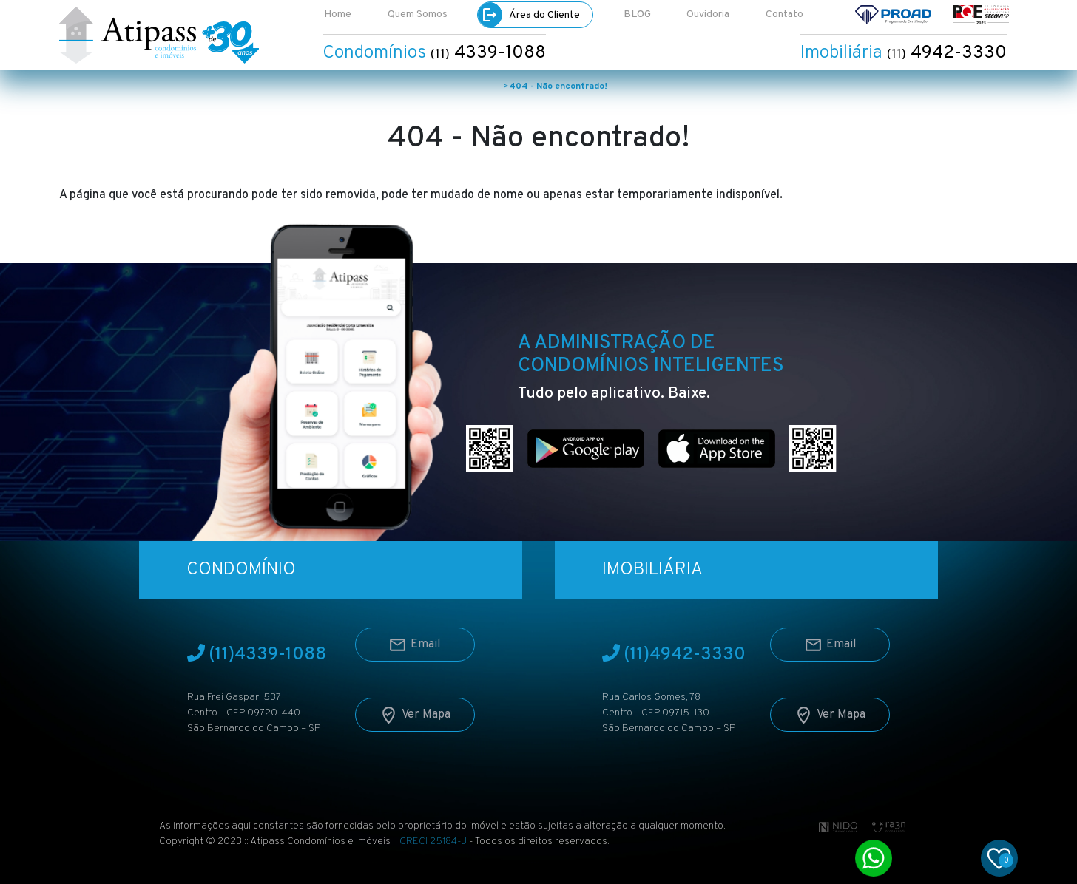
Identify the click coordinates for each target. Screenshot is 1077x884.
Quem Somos (418, 14)
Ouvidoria (707, 14)
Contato (784, 14)
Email (414, 638)
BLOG (637, 14)
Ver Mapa (414, 708)
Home (337, 14)
